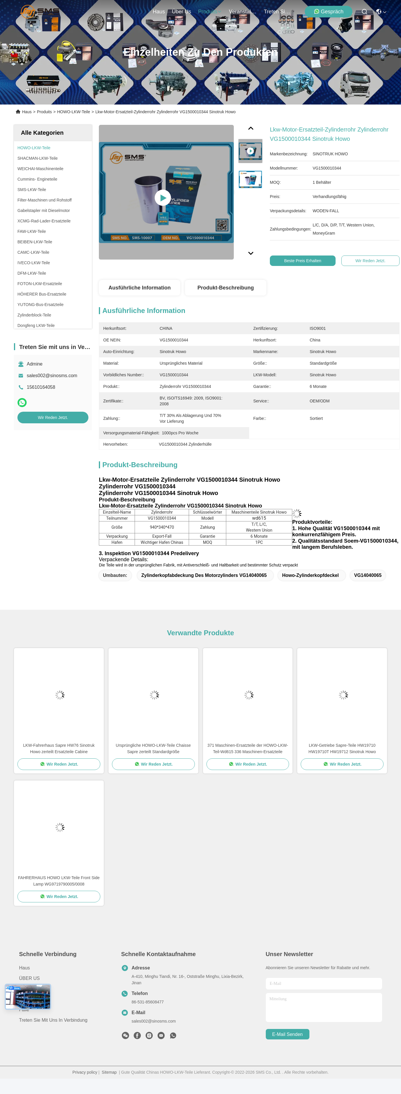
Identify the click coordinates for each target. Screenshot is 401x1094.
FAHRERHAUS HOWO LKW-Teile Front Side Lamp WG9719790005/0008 (59, 880)
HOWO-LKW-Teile (73, 111)
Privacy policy (84, 1072)
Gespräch (328, 11)
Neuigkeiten (31, 999)
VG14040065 (368, 575)
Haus (159, 12)
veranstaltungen (243, 12)
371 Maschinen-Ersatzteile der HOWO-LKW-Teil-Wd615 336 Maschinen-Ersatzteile (247, 748)
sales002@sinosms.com (52, 375)
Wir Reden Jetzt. (53, 417)
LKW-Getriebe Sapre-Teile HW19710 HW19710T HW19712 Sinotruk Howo (342, 748)
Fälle (24, 1009)
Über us (181, 12)
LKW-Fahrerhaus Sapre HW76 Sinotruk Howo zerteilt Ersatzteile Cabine (59, 748)
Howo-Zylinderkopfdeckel (310, 575)
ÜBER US (29, 978)
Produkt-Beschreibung (225, 288)
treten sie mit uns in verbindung (278, 12)
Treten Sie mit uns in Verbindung (53, 1020)
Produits (44, 111)
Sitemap (109, 1072)
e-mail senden (287, 1034)
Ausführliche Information (139, 288)
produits (210, 12)
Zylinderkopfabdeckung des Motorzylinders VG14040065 (204, 575)
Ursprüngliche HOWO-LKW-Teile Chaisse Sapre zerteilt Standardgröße (153, 748)
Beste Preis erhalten (305, 261)
